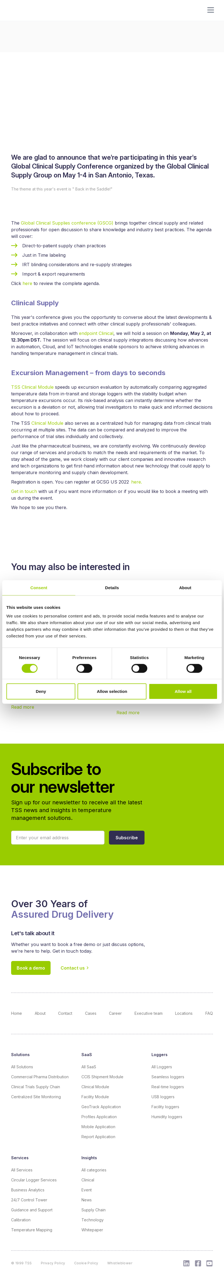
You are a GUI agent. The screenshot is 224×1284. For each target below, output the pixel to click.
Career (115, 1013)
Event (86, 1190)
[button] (127, 838)
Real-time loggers (167, 1086)
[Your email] (57, 838)
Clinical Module (47, 423)
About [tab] (185, 587)
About (40, 1013)
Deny (41, 691)
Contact (65, 1013)
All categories (93, 1170)
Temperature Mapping (31, 1229)
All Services (22, 1170)
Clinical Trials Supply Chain (35, 1086)
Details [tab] (112, 587)
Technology (92, 1219)
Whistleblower (119, 1263)
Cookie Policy (86, 1263)
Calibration (21, 1219)
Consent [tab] (38, 587)
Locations (184, 1013)
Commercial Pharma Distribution (40, 1076)
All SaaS (88, 1066)
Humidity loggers (166, 1116)
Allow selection (112, 691)
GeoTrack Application (101, 1106)
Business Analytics (27, 1190)
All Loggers (161, 1066)
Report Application (98, 1136)
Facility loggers (165, 1106)
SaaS (86, 1054)
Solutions (20, 1054)
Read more (22, 707)
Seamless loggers (167, 1076)
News (86, 1199)
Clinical (87, 1180)
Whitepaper (92, 1229)
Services (20, 1157)
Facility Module (95, 1096)
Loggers (159, 1054)
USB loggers (163, 1096)
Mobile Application (98, 1126)
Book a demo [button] (31, 968)
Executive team (149, 1013)
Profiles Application (99, 1116)
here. (136, 482)
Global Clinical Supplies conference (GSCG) (67, 223)
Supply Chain (93, 1209)
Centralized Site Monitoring (36, 1096)
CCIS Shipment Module (102, 1076)
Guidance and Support (32, 1209)
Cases (90, 1013)
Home (16, 1013)
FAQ (209, 1013)
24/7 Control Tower (29, 1199)
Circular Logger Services (34, 1180)
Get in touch (24, 491)
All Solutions (22, 1066)
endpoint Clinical (96, 333)
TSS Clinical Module (32, 387)
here (28, 283)
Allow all (183, 691)
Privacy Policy (53, 1263)
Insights (89, 1157)
